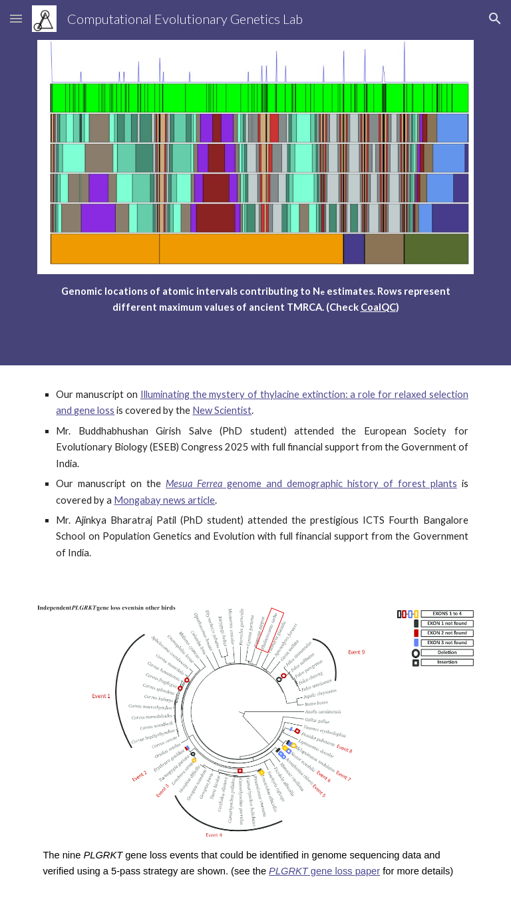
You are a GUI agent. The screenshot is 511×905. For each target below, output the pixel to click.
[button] (16, 18)
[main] (255, 299)
